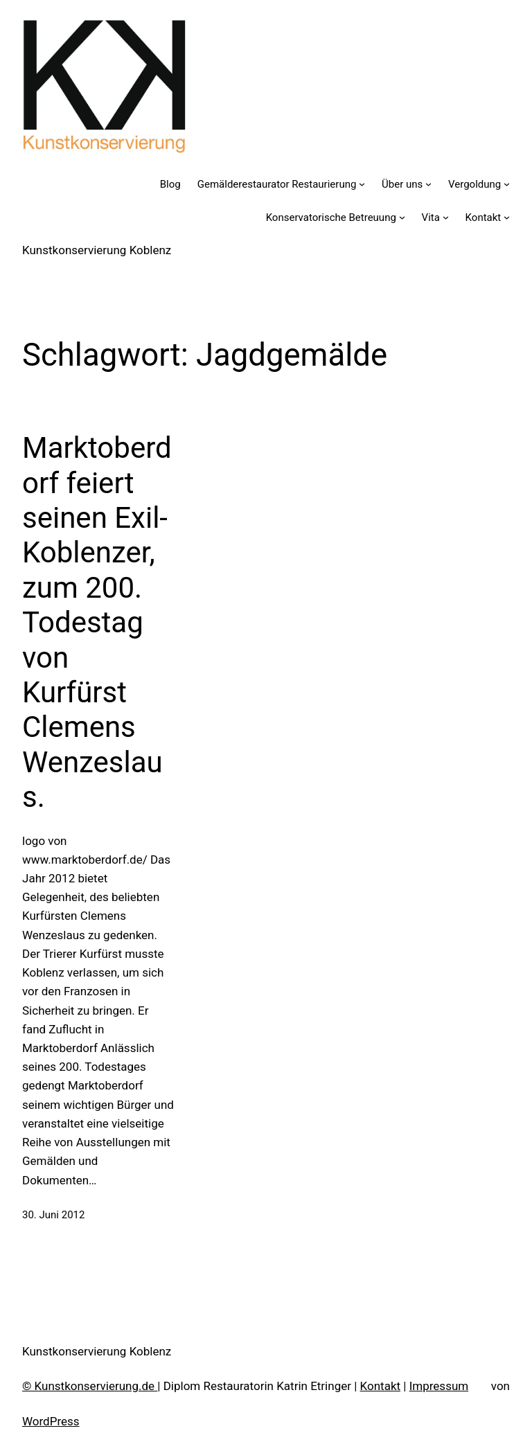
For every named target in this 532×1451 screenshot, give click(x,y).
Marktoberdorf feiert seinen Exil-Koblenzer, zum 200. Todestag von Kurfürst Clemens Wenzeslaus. (97, 622)
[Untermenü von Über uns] (428, 184)
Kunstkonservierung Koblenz (96, 250)
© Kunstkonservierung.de (89, 1386)
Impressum (439, 1386)
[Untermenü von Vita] (446, 217)
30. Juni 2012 (53, 1215)
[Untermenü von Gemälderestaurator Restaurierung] (362, 184)
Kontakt (380, 1386)
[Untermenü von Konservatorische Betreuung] (402, 217)
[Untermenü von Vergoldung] (507, 184)
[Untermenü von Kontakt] (507, 217)
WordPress (51, 1421)
